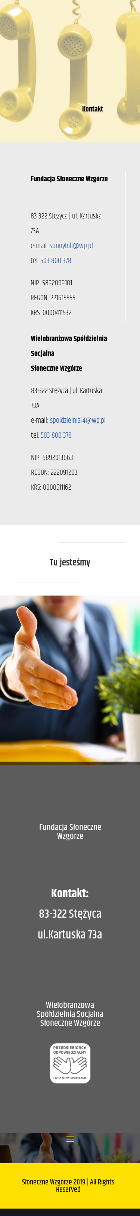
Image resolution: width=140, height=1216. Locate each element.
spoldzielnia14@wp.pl (78, 421)
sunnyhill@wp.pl (71, 246)
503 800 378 (55, 261)
